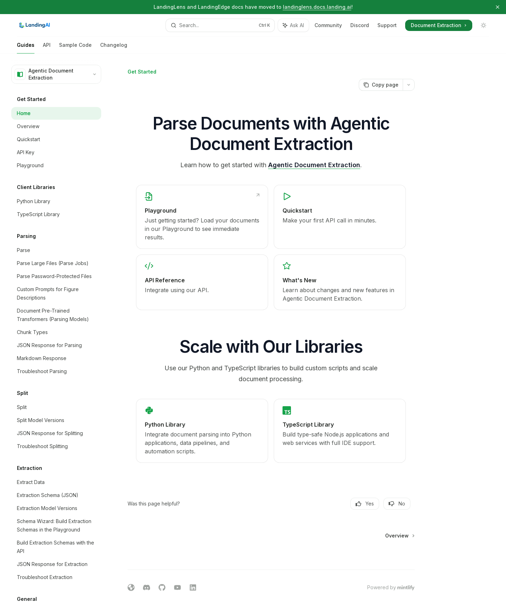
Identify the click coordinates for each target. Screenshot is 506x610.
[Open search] (220, 25)
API (47, 48)
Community (328, 25)
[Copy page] (381, 85)
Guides (25, 48)
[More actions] (409, 85)
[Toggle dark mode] (483, 25)
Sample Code (75, 48)
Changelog (113, 48)
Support (387, 25)
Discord (359, 25)
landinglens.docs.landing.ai (317, 7)
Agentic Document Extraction (314, 165)
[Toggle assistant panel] (293, 25)
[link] (202, 217)
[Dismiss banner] (497, 7)
